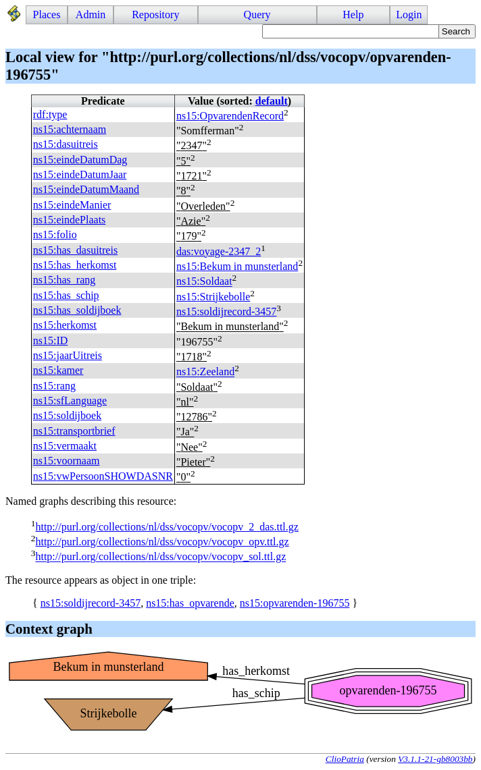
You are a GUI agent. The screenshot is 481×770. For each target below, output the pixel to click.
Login (409, 14)
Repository (155, 14)
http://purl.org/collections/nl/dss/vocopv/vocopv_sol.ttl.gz (160, 557)
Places (47, 14)
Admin (90, 14)
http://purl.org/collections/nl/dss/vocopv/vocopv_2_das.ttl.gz (166, 526)
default (271, 101)
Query (257, 14)
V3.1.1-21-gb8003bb (435, 759)
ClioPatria (345, 759)
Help (353, 14)
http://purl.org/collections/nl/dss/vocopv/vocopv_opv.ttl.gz (161, 541)
